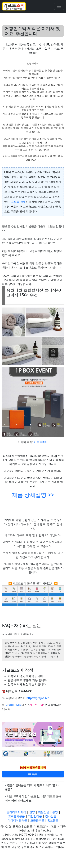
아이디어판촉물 (17, 820)
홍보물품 (52, 820)
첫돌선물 (43, 812)
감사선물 (50, 816)
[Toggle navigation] (59, 6)
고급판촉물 (37, 820)
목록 (32, 774)
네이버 (10, 705)
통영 (55, 812)
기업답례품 (35, 816)
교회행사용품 (16, 816)
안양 (32, 812)
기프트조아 (41, 442)
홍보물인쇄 (18, 201)
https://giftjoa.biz (37, 698)
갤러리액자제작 (16, 812)
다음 (19, 705)
